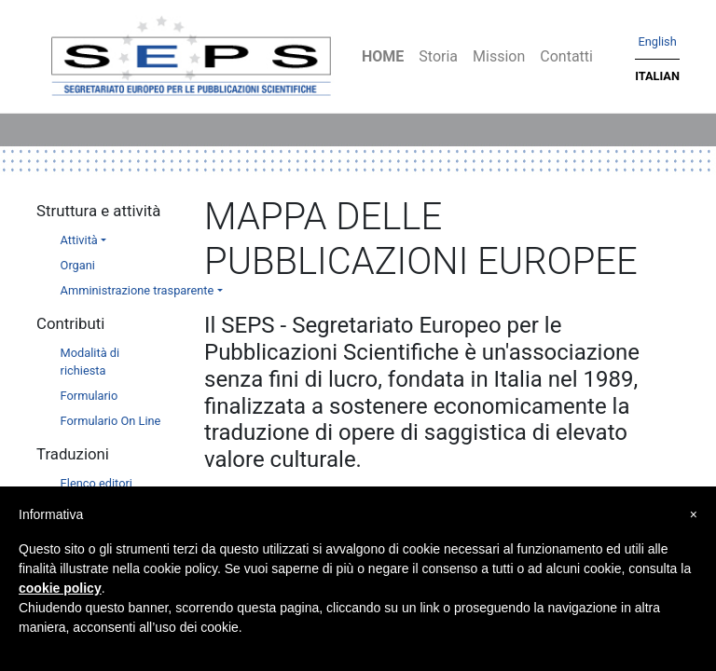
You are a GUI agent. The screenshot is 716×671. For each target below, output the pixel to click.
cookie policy (60, 588)
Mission (499, 56)
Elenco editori (96, 483)
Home (383, 56)
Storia (438, 56)
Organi (78, 265)
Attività (79, 240)
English (657, 41)
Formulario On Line (111, 421)
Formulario (89, 396)
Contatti (566, 56)
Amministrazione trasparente (137, 290)
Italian (657, 76)
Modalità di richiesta (90, 361)
